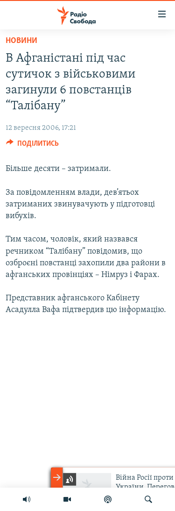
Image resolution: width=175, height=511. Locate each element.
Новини (21, 40)
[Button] (32, 146)
